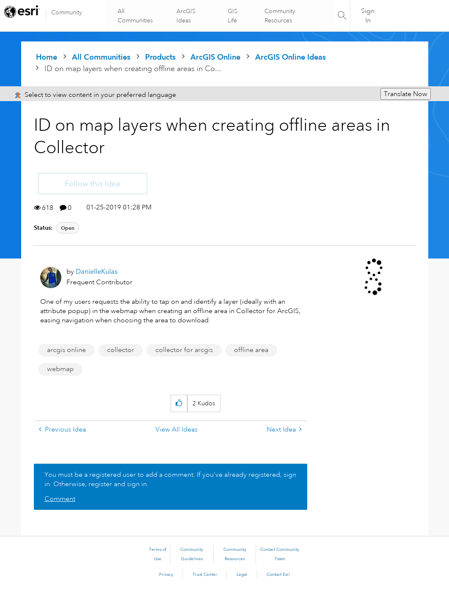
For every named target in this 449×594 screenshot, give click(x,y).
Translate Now (405, 94)
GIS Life (232, 15)
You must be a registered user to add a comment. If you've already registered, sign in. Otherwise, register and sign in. (170, 479)
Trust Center (205, 574)
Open (67, 228)
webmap (60, 369)
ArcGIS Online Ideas (290, 56)
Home (46, 56)
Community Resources (279, 15)
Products (160, 56)
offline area (251, 350)
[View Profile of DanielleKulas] (97, 271)
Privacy (166, 574)
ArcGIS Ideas (186, 15)
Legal (242, 574)
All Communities (135, 15)
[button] (179, 403)
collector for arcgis (184, 350)
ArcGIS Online (215, 56)
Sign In (368, 16)
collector (120, 350)
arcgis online (66, 350)
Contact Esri (278, 574)
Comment (59, 499)
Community (66, 12)
